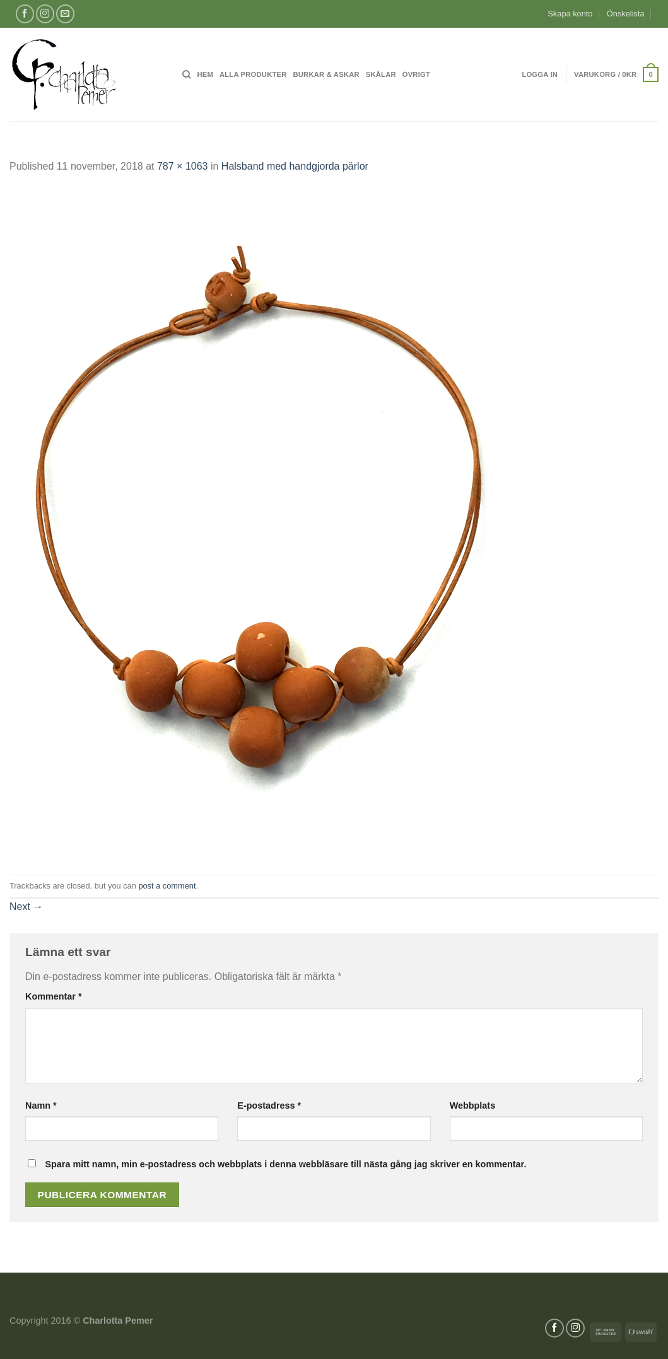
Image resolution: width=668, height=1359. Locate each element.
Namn (41, 1105)
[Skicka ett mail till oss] (65, 13)
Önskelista (626, 13)
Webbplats (473, 1105)
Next (26, 906)
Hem (205, 74)
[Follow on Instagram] (45, 13)
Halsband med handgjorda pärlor (294, 166)
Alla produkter (253, 74)
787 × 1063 (182, 166)
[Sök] (186, 74)
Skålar (381, 74)
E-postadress (269, 1105)
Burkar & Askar (326, 74)
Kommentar (53, 996)
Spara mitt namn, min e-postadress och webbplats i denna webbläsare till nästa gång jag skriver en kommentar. (285, 1164)
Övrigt (416, 74)
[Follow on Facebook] (25, 13)
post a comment (167, 885)
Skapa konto (570, 13)
